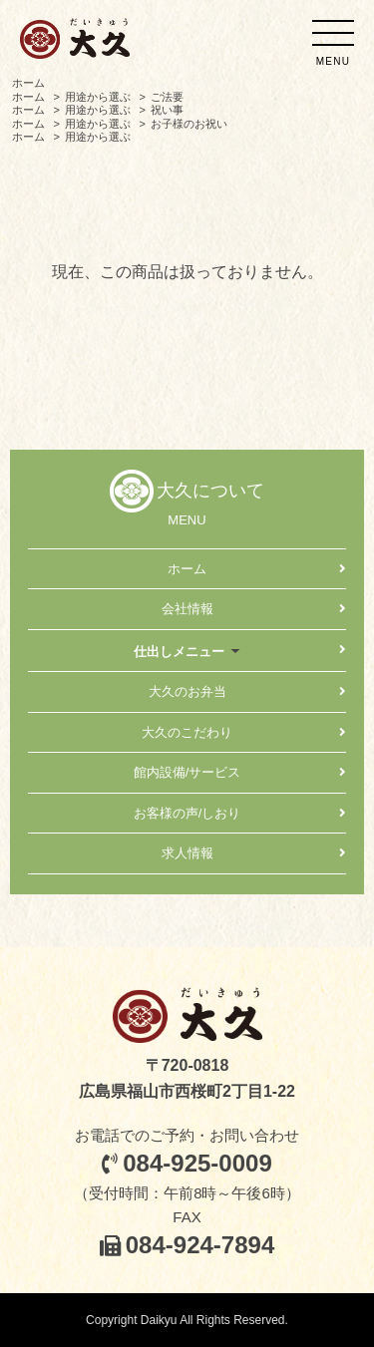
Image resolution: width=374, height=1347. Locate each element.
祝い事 (167, 110)
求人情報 (187, 852)
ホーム (28, 83)
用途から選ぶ (98, 97)
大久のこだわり (187, 732)
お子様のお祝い (189, 124)
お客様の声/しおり (187, 813)
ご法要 (167, 97)
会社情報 (187, 608)
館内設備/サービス (187, 772)
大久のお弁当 (187, 691)
